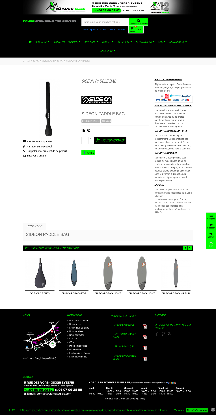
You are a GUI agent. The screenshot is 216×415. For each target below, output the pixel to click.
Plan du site (74, 349)
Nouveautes (74, 324)
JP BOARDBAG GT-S (74, 293)
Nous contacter (75, 335)
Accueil (26, 61)
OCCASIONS (108, 51)
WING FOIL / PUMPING (67, 42)
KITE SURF (91, 42)
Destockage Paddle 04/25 (124, 336)
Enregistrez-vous (118, 29)
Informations (34, 226)
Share (88, 152)
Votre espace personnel (94, 29)
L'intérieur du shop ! (77, 356)
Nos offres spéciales (78, 320)
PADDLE (107, 42)
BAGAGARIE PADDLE (54, 61)
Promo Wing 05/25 (124, 346)
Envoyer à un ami (36, 155)
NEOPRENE (124, 42)
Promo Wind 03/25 (124, 324)
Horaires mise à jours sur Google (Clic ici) (125, 398)
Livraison (72, 338)
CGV (70, 342)
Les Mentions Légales (78, 353)
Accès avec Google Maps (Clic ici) (39, 358)
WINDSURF (42, 42)
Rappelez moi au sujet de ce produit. (47, 151)
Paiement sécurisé (77, 346)
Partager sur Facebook (39, 146)
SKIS (161, 42)
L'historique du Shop (78, 328)
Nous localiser (75, 331)
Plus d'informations (197, 410)
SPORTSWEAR (145, 42)
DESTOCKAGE (178, 42)
